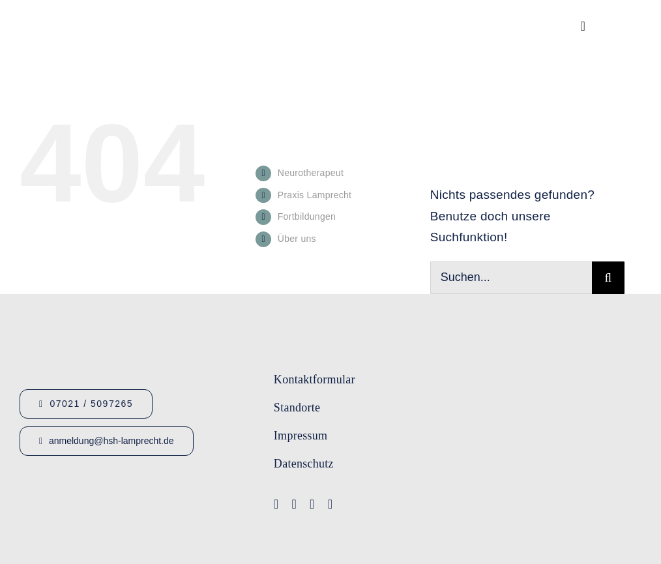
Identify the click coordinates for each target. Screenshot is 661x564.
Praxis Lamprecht (315, 195)
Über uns (297, 238)
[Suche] (608, 277)
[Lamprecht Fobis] (451, 455)
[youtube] (294, 504)
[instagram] (312, 504)
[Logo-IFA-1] (451, 404)
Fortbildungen (307, 216)
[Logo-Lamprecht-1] (451, 359)
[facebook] (276, 504)
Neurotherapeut (311, 173)
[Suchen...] (511, 277)
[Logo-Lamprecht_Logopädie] (451, 508)
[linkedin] (330, 504)
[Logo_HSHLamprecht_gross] (104, 16)
